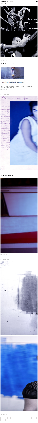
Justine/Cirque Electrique (6, 175)
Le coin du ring (4, 3)
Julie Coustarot (7, 1)
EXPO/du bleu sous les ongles (7, 63)
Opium (1, 93)
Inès (1, 258)
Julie (9, 65)
